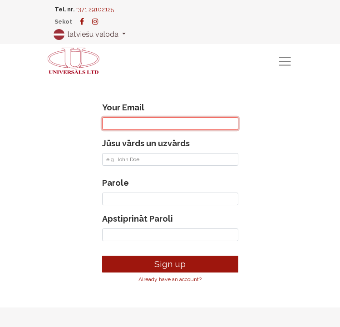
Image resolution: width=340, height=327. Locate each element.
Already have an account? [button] (170, 279)
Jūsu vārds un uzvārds (146, 143)
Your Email (123, 107)
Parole (115, 183)
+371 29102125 (95, 9)
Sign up (170, 264)
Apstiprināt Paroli (137, 218)
